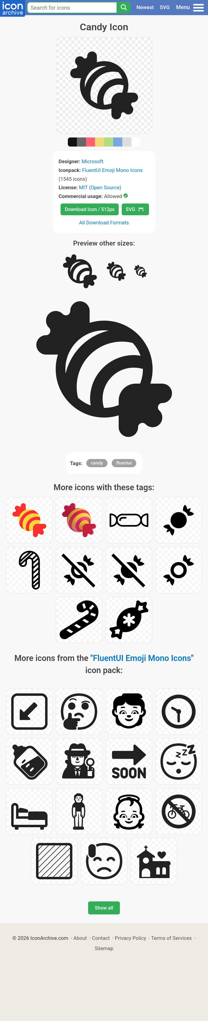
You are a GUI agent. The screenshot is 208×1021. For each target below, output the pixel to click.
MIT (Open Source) (100, 187)
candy (97, 463)
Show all (104, 908)
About (80, 938)
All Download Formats (104, 223)
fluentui (124, 463)
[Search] (123, 7)
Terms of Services (171, 938)
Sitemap (104, 948)
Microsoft (93, 161)
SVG (165, 7)
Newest (145, 7)
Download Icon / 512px (89, 209)
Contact (101, 938)
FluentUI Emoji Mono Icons (112, 170)
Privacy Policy (130, 938)
